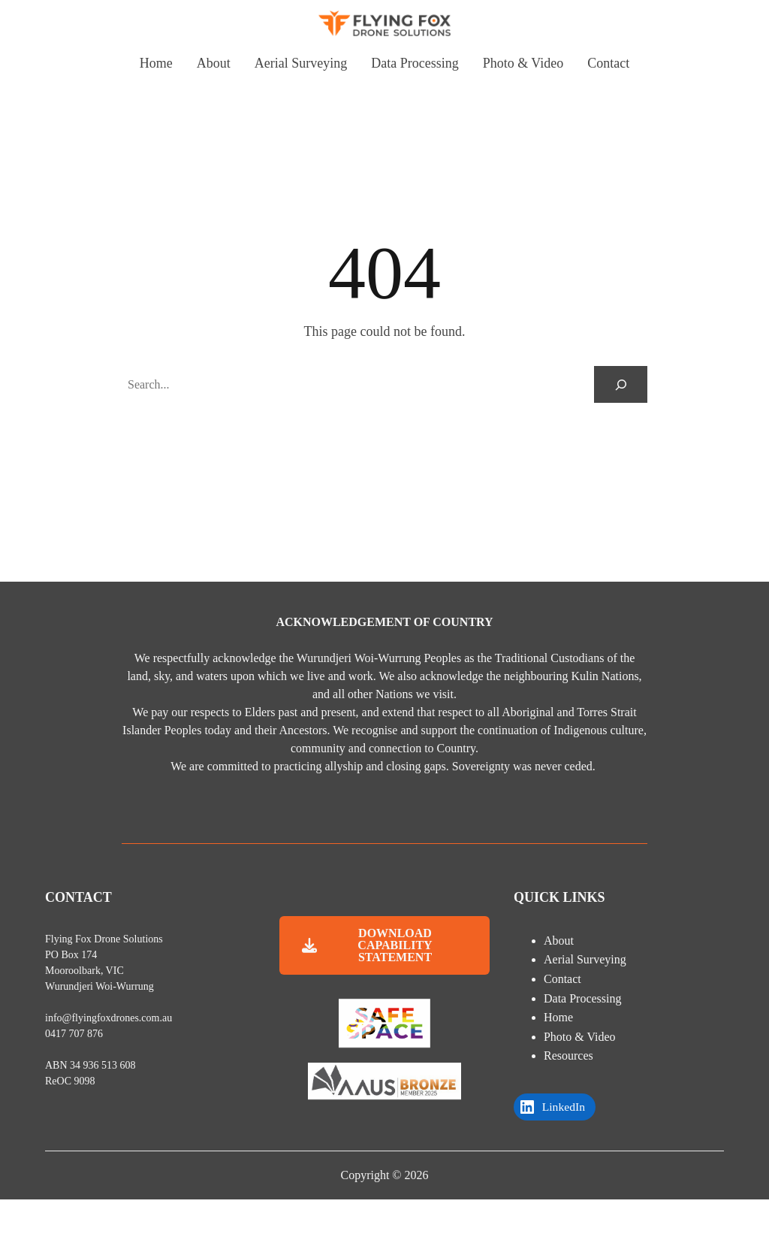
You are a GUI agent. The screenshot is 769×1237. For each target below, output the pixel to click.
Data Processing (583, 998)
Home (558, 1017)
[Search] (620, 384)
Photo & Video (580, 1036)
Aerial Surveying (585, 959)
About (559, 940)
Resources (568, 1055)
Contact (562, 978)
